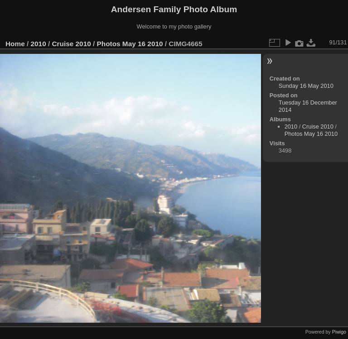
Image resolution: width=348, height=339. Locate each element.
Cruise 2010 (71, 44)
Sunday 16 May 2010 (306, 85)
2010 (38, 44)
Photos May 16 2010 (130, 44)
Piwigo (339, 331)
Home (15, 44)
